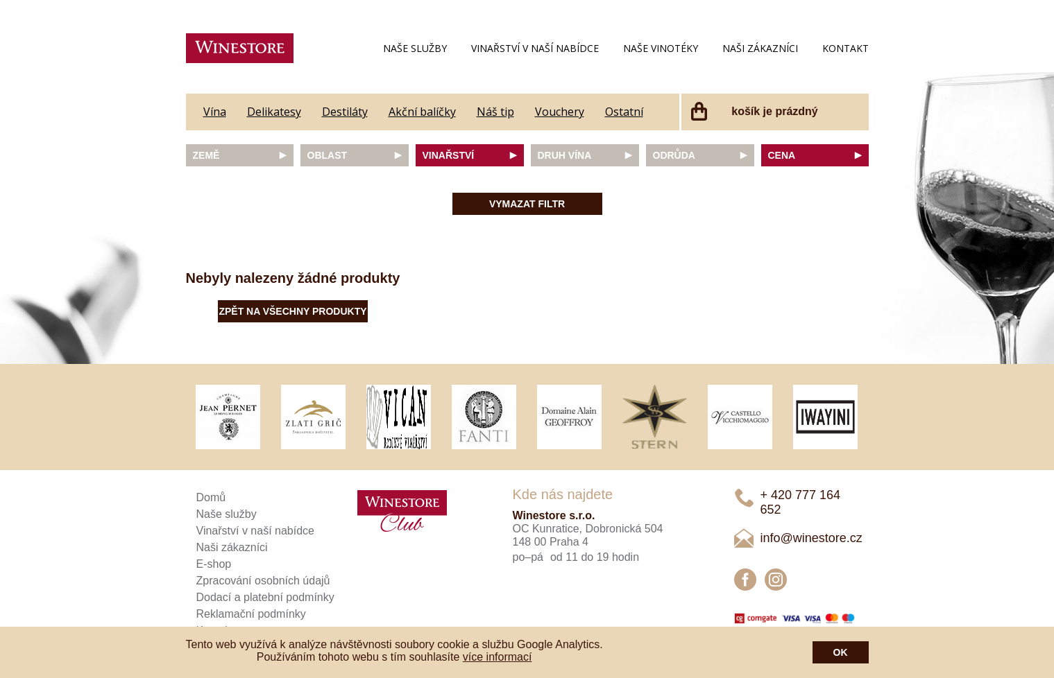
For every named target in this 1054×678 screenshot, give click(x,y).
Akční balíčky (422, 111)
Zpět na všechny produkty (292, 311)
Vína (214, 111)
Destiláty (345, 111)
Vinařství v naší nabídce (535, 48)
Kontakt (845, 48)
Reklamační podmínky (251, 614)
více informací (497, 657)
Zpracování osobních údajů (263, 580)
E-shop (214, 564)
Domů (211, 497)
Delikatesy (274, 111)
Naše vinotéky (660, 48)
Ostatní (624, 111)
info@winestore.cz (811, 538)
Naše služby (415, 48)
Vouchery (559, 111)
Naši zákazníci (760, 48)
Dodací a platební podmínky (265, 597)
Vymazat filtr (527, 203)
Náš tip (495, 111)
